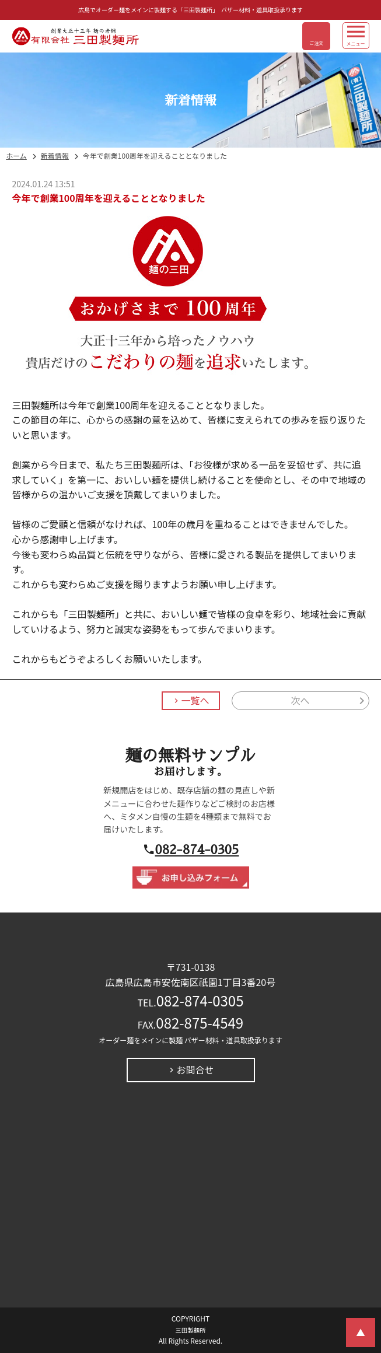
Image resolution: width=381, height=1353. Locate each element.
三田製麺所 (190, 1330)
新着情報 (55, 156)
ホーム (16, 156)
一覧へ (195, 700)
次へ (300, 700)
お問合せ (195, 1070)
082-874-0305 (197, 849)
